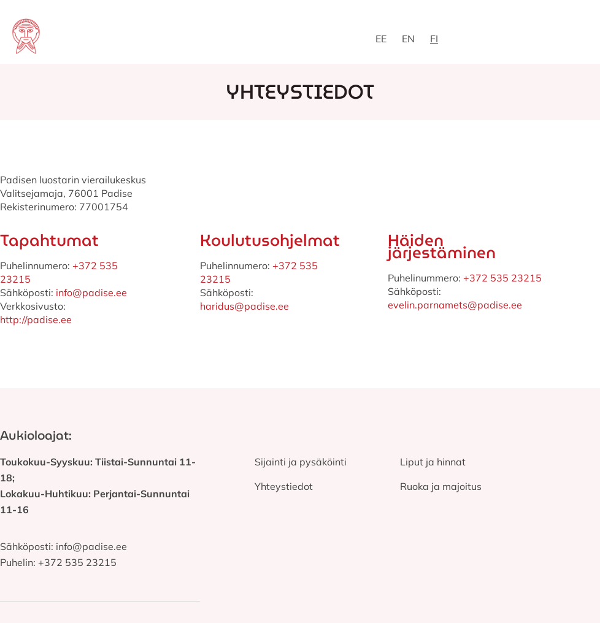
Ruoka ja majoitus (441, 486)
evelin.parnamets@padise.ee (455, 305)
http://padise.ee (36, 319)
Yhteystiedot (284, 486)
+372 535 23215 (502, 278)
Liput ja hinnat (433, 462)
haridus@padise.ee (244, 306)
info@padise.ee (90, 292)
